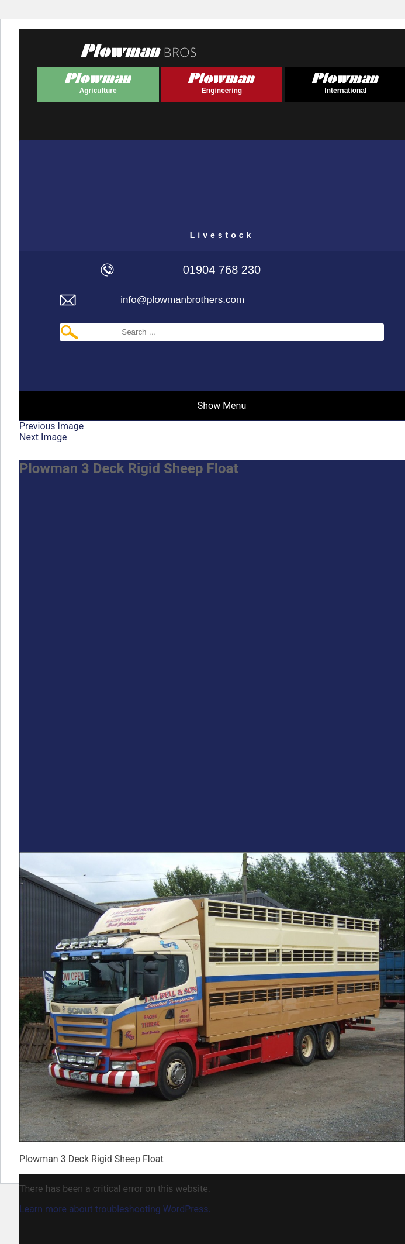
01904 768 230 (222, 269)
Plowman (98, 81)
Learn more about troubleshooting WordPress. (115, 1209)
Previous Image (51, 426)
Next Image (43, 437)
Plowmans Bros (138, 50)
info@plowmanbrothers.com (182, 299)
